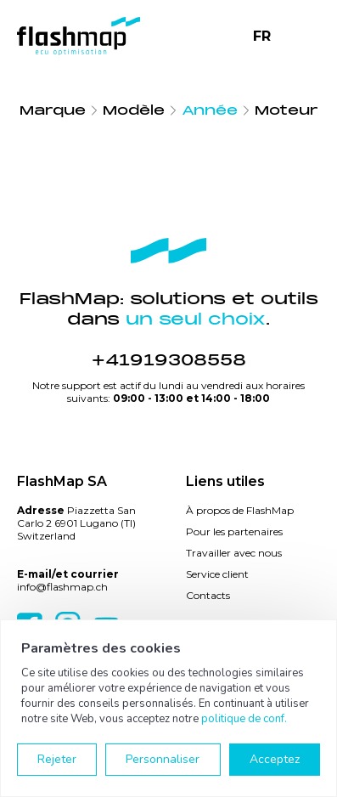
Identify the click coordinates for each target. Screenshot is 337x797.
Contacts (208, 595)
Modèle (134, 110)
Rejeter (56, 759)
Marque (53, 110)
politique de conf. (244, 718)
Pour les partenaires (234, 531)
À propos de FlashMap (240, 510)
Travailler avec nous (234, 552)
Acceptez (275, 759)
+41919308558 (169, 360)
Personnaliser (162, 759)
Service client (217, 574)
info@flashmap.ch (62, 586)
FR (262, 36)
